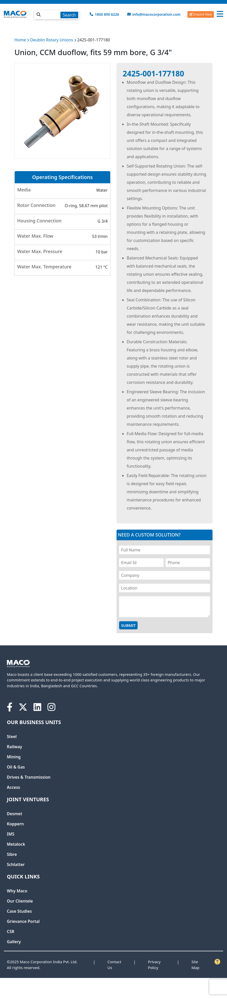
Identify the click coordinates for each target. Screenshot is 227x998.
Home (20, 40)
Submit (128, 625)
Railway (14, 746)
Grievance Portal (23, 921)
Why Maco (17, 891)
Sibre (12, 854)
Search (69, 15)
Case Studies (19, 911)
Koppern (15, 824)
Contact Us (114, 964)
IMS (10, 834)
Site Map (195, 964)
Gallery (14, 941)
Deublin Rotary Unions (52, 40)
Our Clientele (20, 901)
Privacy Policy (154, 964)
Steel (12, 736)
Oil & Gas (16, 767)
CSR (10, 931)
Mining (14, 757)
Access (13, 787)
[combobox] (56, 14)
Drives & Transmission (29, 777)
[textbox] (56, 14)
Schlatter (16, 864)
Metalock (16, 844)
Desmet (14, 813)
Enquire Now (201, 14)
